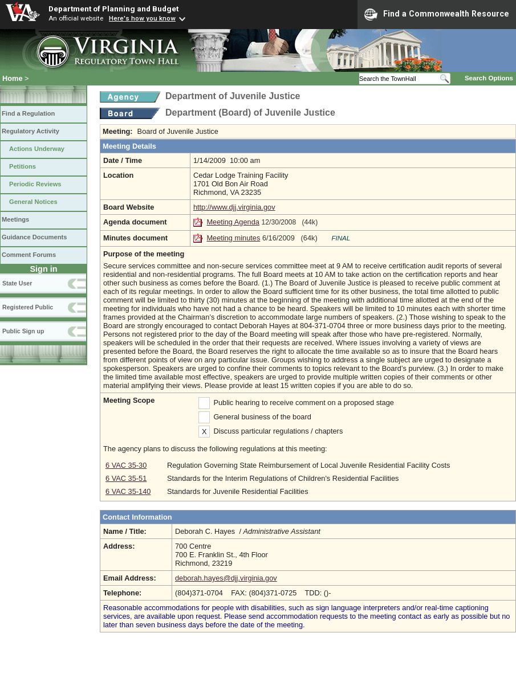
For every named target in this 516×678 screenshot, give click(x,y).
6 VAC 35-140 (128, 491)
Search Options (489, 78)
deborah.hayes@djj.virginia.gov (226, 578)
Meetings (15, 219)
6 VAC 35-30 (126, 465)
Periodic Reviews (35, 184)
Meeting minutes (233, 238)
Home (12, 78)
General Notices (33, 201)
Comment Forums (29, 254)
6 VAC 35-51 (126, 478)
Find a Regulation (28, 113)
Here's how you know (142, 18)
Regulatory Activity (30, 131)
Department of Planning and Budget (113, 8)
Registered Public (27, 307)
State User (17, 283)
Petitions (22, 166)
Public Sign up (23, 331)
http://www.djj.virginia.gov (234, 207)
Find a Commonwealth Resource (436, 14)
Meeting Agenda (232, 222)
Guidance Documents (34, 237)
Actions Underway (36, 148)
